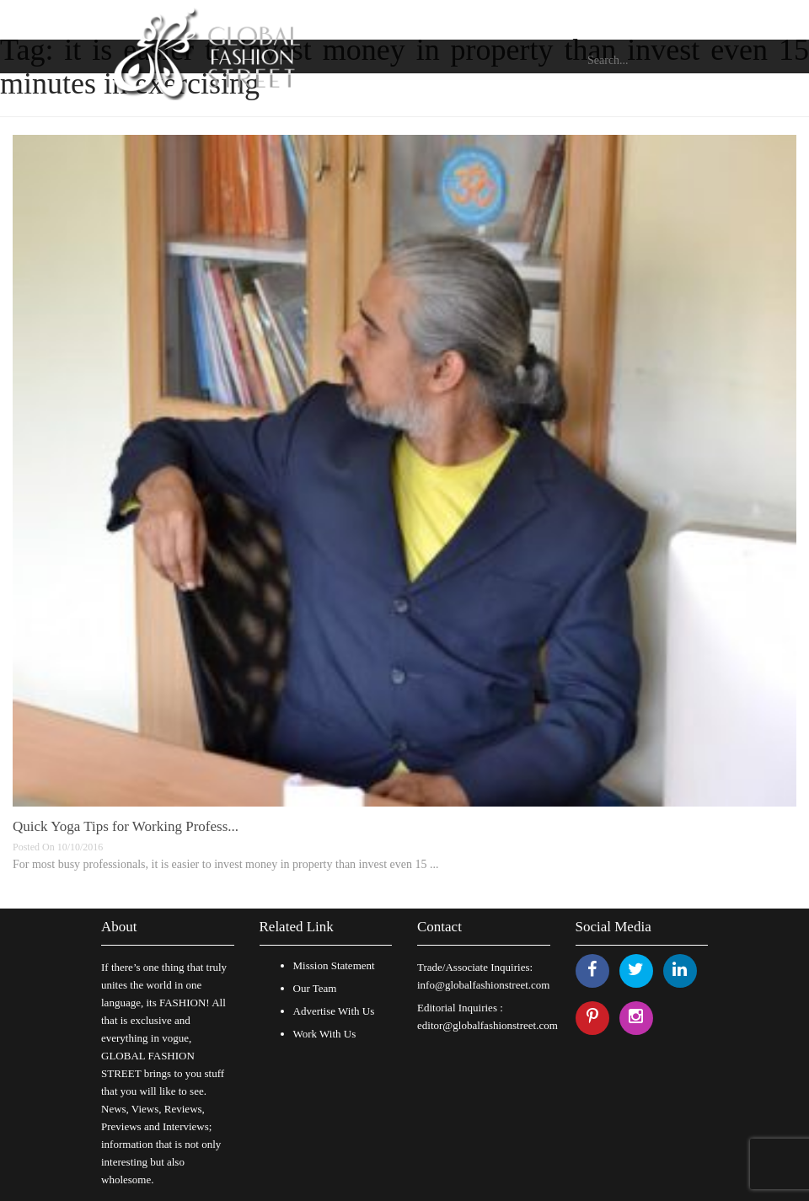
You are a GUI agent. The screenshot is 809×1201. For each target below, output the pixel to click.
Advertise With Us (334, 1011)
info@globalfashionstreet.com (483, 984)
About (119, 927)
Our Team (315, 988)
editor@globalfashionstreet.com (487, 1025)
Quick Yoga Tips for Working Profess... (125, 826)
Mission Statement (334, 965)
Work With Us (324, 1033)
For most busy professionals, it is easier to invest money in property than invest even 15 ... (225, 864)
